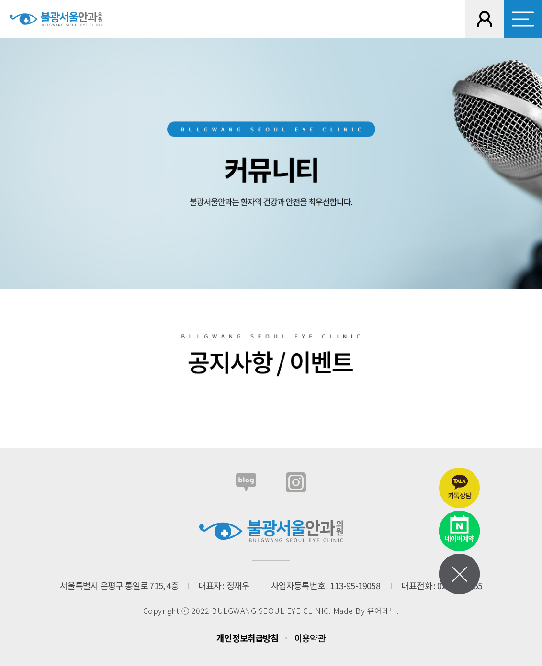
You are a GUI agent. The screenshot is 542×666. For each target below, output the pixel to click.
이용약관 (309, 638)
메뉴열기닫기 (459, 574)
